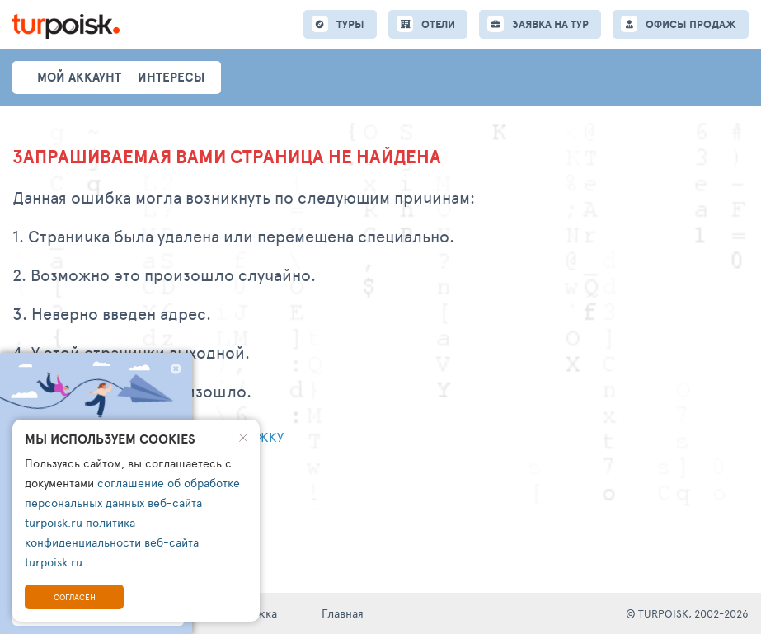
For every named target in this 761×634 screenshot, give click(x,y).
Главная (343, 613)
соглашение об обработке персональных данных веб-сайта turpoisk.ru (132, 502)
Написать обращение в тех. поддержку (148, 436)
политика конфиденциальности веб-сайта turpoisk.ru (112, 542)
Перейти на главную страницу (115, 480)
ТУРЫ (350, 24)
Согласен (75, 597)
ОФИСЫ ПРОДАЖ (691, 24)
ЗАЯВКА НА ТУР (550, 24)
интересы (171, 77)
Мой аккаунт (79, 77)
